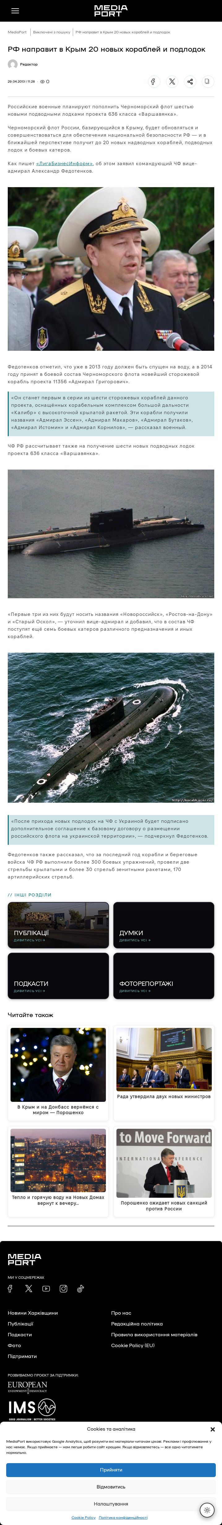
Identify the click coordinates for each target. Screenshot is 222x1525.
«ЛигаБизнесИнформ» (64, 163)
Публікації (20, 1323)
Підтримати (22, 1356)
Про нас (121, 1313)
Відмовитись (111, 1487)
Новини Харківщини (33, 1313)
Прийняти (111, 1470)
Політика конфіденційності (123, 1517)
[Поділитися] (190, 81)
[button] (213, 1429)
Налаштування (111, 1504)
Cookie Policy (84, 1517)
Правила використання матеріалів (154, 1334)
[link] (11, 1288)
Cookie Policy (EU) (133, 1345)
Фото (14, 1345)
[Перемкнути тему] (207, 1510)
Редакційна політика (137, 1323)
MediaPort (17, 32)
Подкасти (20, 1334)
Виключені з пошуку (51, 32)
